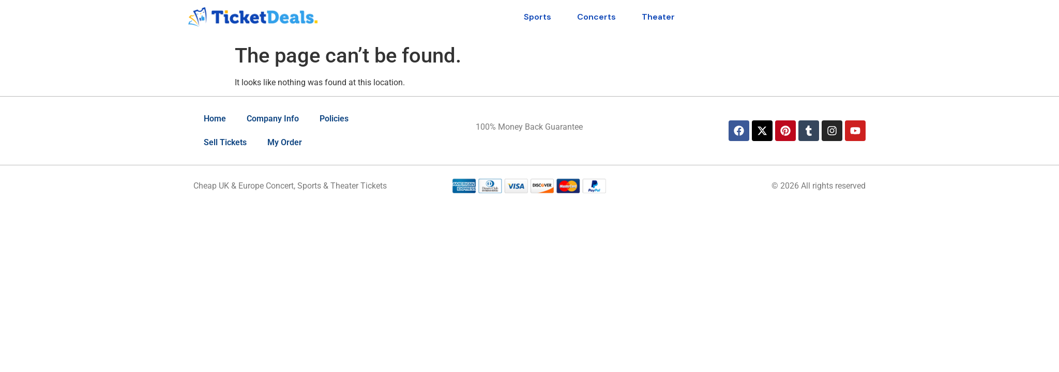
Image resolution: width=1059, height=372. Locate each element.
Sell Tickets (225, 142)
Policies (334, 118)
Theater (658, 16)
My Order (284, 142)
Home (215, 118)
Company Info (273, 118)
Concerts (596, 16)
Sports (537, 16)
